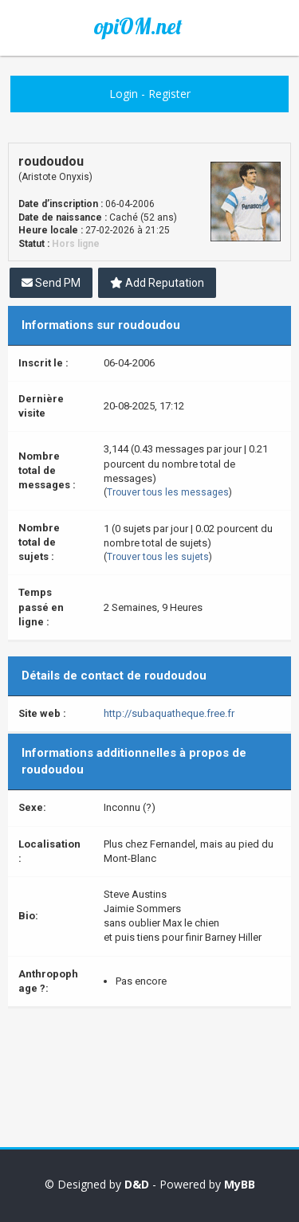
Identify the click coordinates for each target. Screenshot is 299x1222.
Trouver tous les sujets (158, 556)
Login (123, 93)
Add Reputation (157, 282)
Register (169, 93)
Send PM (51, 282)
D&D (136, 1184)
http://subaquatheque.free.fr (169, 713)
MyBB (239, 1184)
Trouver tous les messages (168, 492)
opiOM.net (138, 26)
